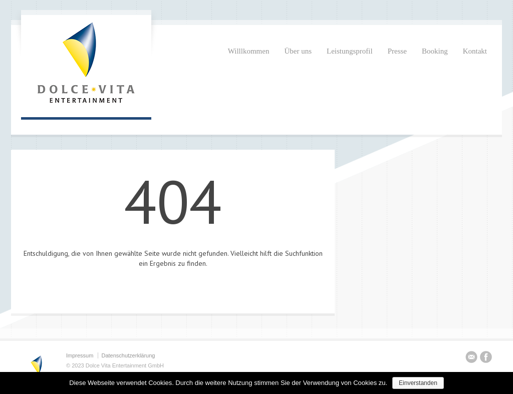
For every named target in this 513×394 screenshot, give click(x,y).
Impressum (79, 355)
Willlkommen (249, 51)
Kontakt (475, 51)
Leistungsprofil (350, 51)
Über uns (298, 51)
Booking (435, 51)
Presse (397, 51)
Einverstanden (418, 382)
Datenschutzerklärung (128, 355)
